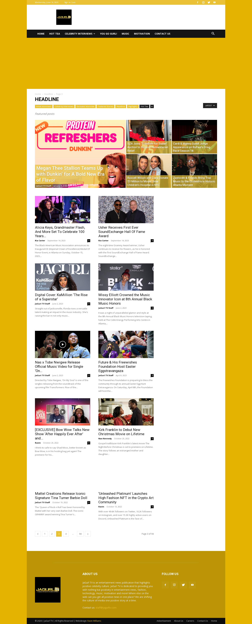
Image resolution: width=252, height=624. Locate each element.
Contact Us (162, 33)
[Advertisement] (126, 63)
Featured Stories (105, 106)
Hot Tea (54, 33)
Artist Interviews (43, 106)
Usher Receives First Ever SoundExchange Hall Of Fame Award (121, 231)
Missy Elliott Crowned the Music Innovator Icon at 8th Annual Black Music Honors (125, 299)
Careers (190, 620)
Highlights (132, 106)
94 (80, 533)
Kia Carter (40, 240)
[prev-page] (38, 534)
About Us (178, 620)
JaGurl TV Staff (43, 186)
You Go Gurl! (108, 33)
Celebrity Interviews (80, 33)
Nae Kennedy (105, 438)
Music (125, 33)
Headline (48, 94)
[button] (213, 34)
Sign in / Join (69, 2)
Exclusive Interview (85, 106)
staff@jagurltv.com (106, 607)
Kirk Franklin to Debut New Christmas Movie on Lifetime (121, 432)
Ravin (38, 442)
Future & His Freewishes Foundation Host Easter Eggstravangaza (117, 366)
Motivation (142, 33)
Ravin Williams (94, 620)
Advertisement (164, 620)
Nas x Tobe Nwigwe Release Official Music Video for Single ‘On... (59, 366)
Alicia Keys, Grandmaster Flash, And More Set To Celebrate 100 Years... (60, 231)
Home (41, 33)
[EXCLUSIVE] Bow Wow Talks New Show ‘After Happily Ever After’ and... (62, 434)
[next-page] (88, 534)
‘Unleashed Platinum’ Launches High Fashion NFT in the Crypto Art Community (126, 498)
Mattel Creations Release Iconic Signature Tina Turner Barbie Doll (61, 496)
